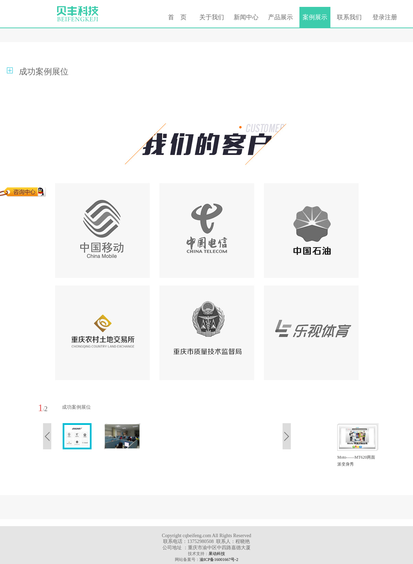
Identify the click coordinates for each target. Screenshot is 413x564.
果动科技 (217, 553)
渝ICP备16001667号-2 (219, 559)
